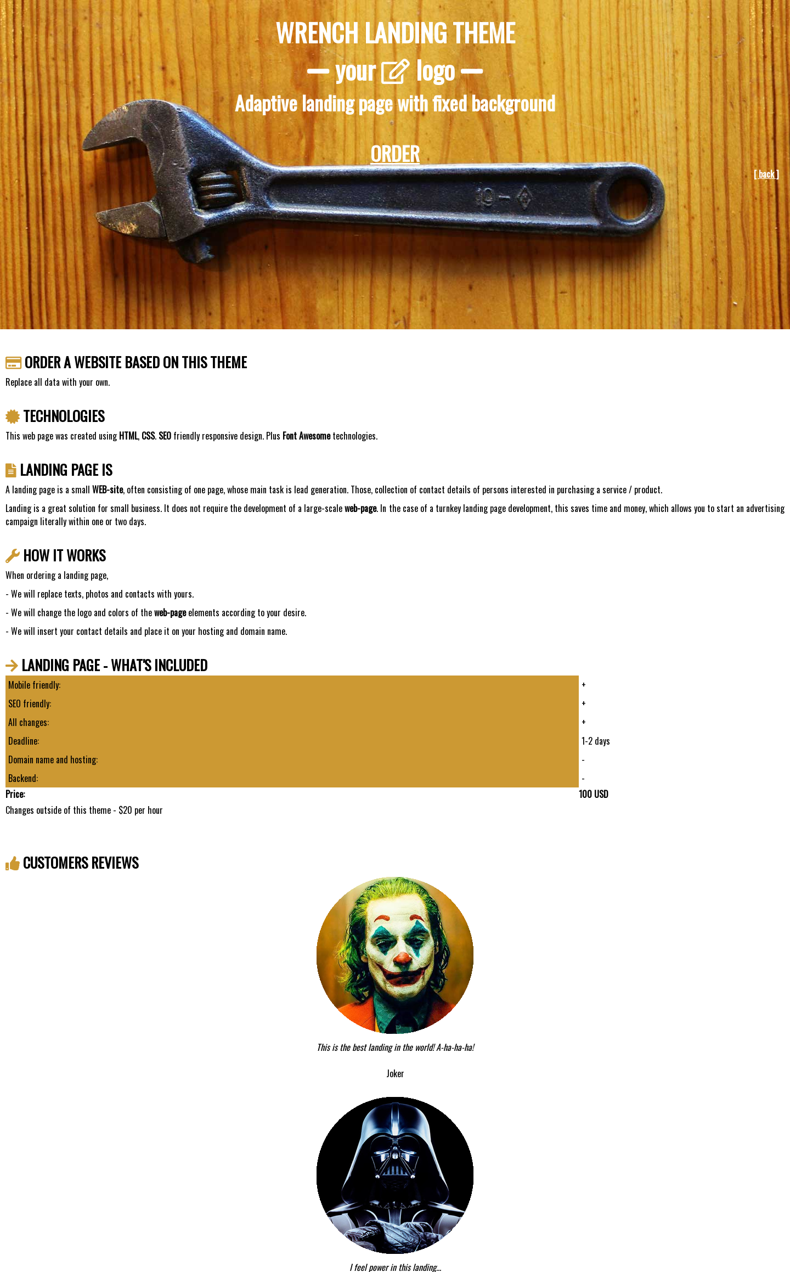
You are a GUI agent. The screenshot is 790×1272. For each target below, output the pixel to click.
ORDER (395, 152)
